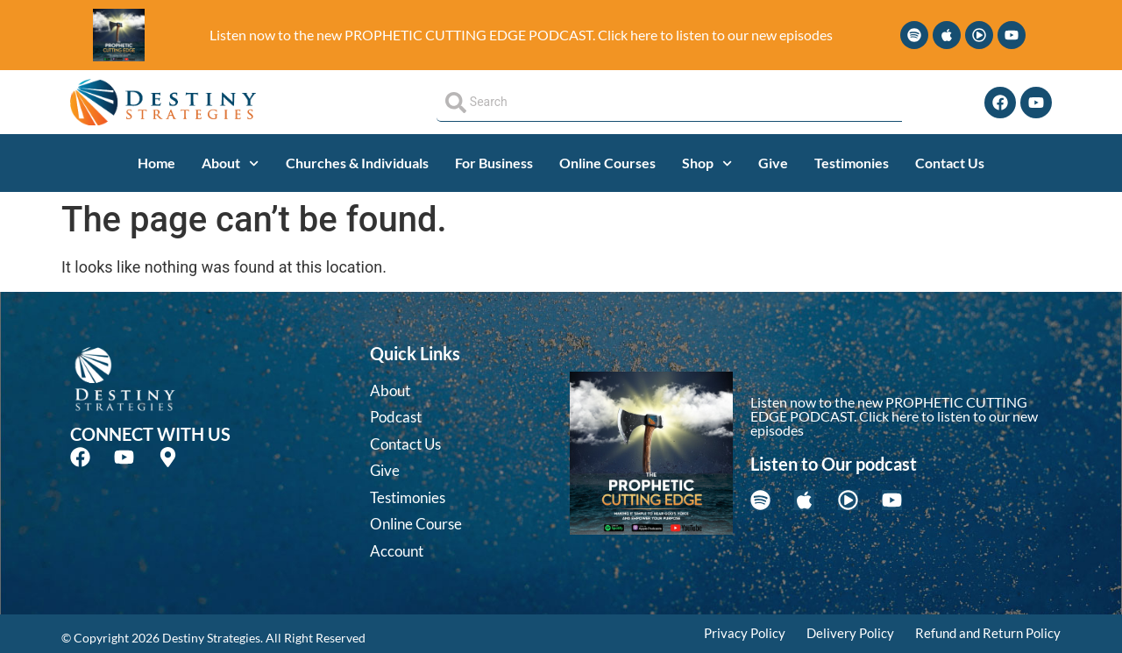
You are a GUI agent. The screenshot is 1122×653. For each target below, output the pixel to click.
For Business (494, 162)
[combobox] (669, 102)
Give (773, 162)
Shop (707, 163)
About (230, 163)
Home (156, 162)
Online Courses (607, 162)
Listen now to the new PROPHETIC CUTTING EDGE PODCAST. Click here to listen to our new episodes (521, 34)
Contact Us (949, 162)
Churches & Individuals (357, 162)
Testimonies (851, 162)
